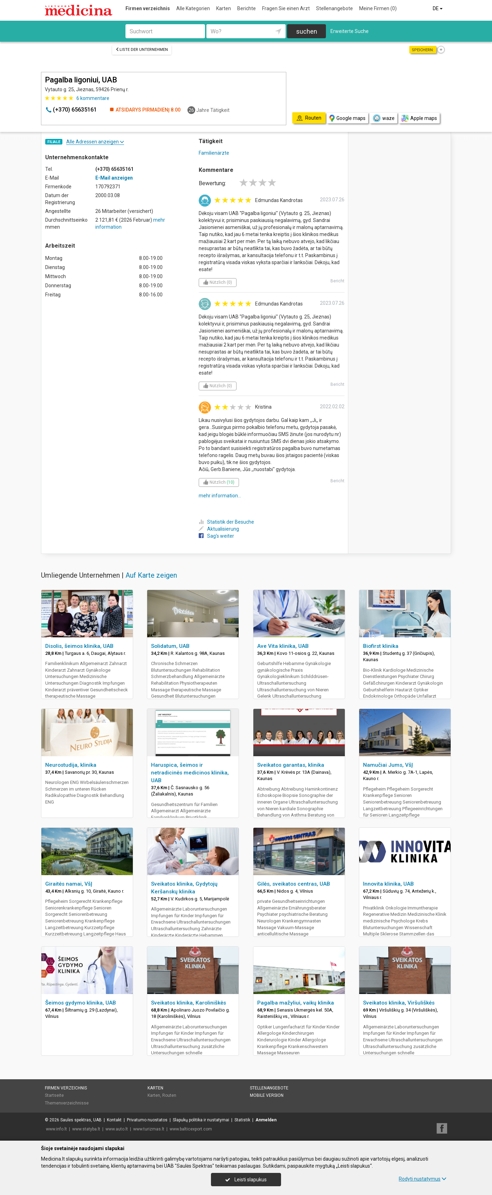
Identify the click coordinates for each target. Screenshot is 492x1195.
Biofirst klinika (380, 646)
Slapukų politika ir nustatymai (201, 1119)
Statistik (242, 1119)
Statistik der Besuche (226, 522)
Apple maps (419, 118)
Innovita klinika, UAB (388, 884)
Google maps (347, 118)
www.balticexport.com (191, 1129)
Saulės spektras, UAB (81, 1119)
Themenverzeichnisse (67, 1103)
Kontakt (114, 1119)
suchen (306, 31)
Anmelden (265, 1119)
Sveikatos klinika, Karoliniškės (188, 1003)
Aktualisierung (219, 529)
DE (438, 8)
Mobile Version (266, 1095)
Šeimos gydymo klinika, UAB (80, 1003)
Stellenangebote (334, 8)
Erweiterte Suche (349, 31)
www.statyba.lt (86, 1129)
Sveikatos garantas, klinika (290, 765)
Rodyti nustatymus (422, 1179)
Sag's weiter (216, 536)
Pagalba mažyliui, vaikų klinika (295, 1003)
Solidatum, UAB (170, 646)
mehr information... (220, 495)
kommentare (92, 98)
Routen (169, 1095)
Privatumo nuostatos (147, 1119)
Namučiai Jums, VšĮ (388, 765)
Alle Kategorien (193, 8)
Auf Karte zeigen (151, 575)
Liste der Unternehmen (142, 49)
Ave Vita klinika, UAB (283, 646)
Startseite (54, 1095)
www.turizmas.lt (148, 1129)
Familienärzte (214, 153)
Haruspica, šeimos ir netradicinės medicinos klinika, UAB (190, 773)
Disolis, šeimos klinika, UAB (79, 646)
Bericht (337, 280)
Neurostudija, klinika (70, 765)
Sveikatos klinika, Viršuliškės (399, 1003)
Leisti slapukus (246, 1179)
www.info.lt (56, 1129)
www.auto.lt (116, 1129)
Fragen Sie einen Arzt (286, 8)
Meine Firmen (378, 8)
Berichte (246, 8)
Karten (223, 8)
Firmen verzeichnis (147, 8)
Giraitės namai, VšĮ (68, 884)
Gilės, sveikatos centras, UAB (293, 884)
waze (383, 118)
